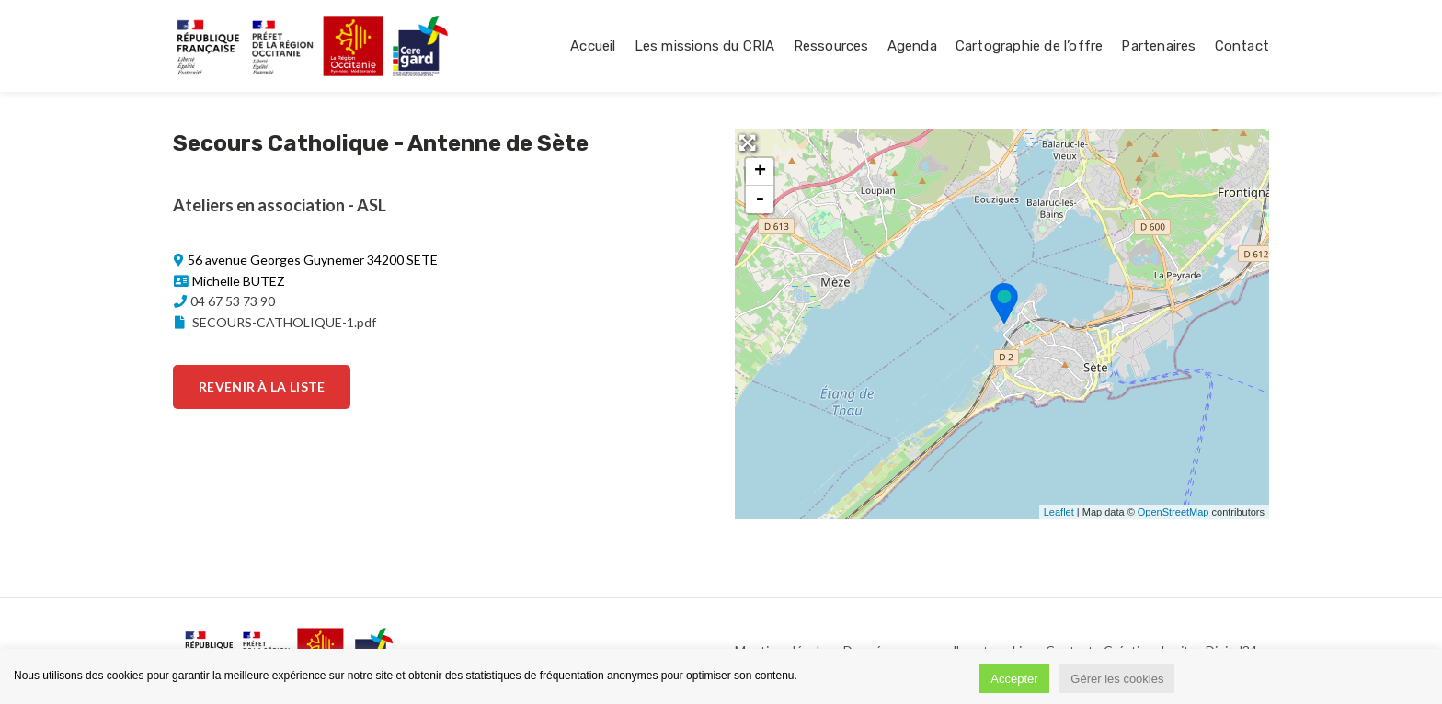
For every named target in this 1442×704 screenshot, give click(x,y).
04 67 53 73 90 (232, 301)
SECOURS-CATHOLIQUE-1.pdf (274, 322)
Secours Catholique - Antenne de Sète (381, 143)
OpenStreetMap (1173, 511)
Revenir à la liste (262, 386)
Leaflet (1059, 511)
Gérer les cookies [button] (1116, 679)
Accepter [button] (1013, 679)
